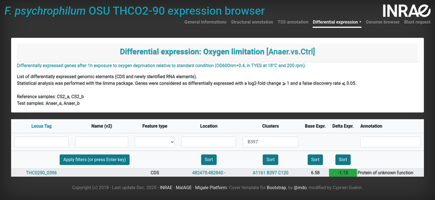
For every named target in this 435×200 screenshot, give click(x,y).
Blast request (417, 22)
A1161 (259, 172)
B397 (272, 172)
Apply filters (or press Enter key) (94, 159)
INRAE (166, 187)
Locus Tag (41, 126)
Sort (209, 159)
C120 (283, 172)
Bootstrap (276, 187)
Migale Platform (211, 187)
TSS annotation (293, 22)
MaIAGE (184, 187)
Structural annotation (252, 22)
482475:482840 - (209, 172)
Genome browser (383, 22)
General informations (205, 22)
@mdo (300, 187)
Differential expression (335, 22)
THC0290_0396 (41, 172)
